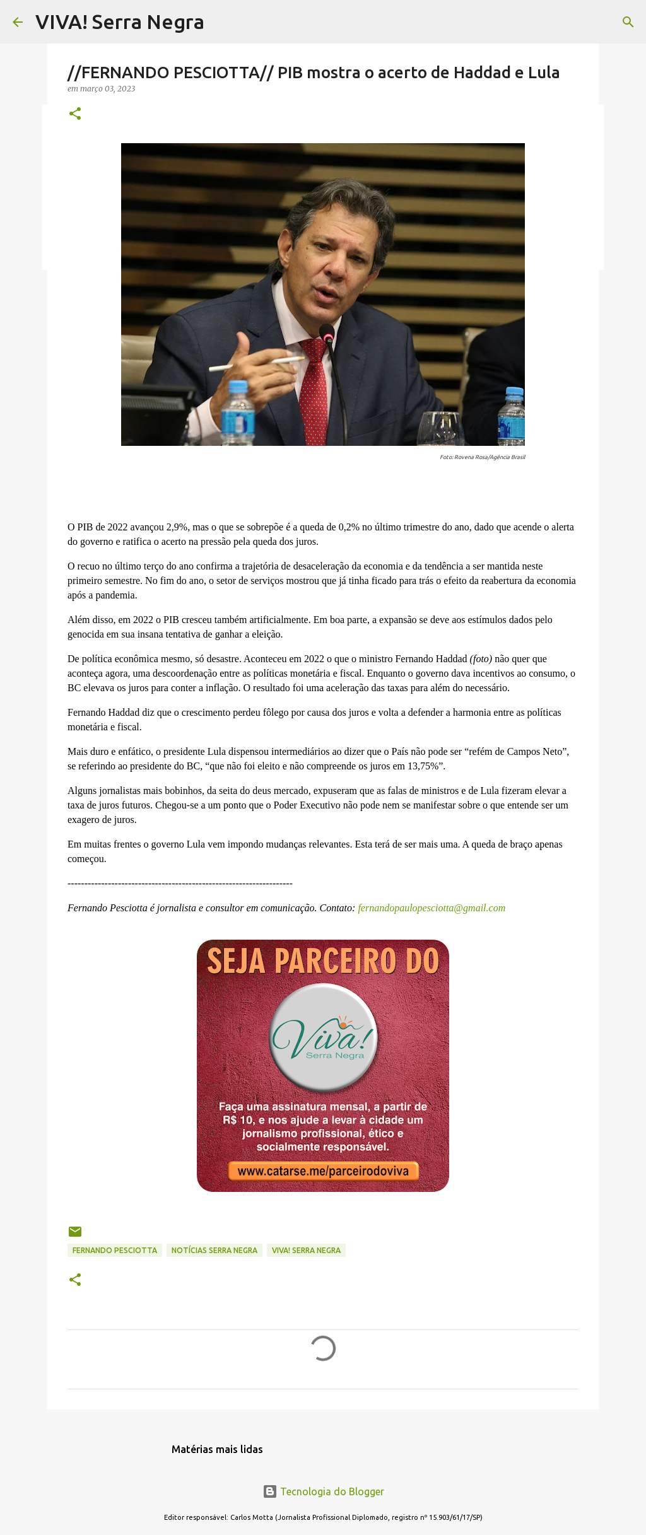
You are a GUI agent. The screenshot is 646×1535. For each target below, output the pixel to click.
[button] (75, 114)
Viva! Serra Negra (306, 1250)
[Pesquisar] (628, 22)
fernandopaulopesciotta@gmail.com (430, 907)
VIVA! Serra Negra (119, 21)
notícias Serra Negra (214, 1250)
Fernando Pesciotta (115, 1250)
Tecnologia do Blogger (323, 1491)
